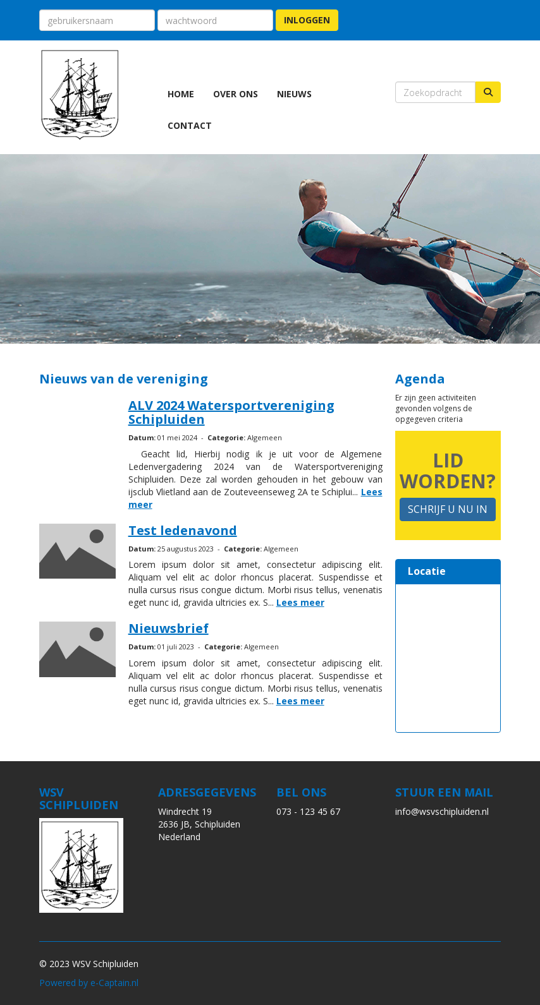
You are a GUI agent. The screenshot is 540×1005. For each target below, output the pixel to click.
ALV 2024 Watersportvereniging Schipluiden (231, 412)
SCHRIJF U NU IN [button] (448, 509)
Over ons (235, 94)
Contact (190, 125)
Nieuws (294, 94)
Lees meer (300, 602)
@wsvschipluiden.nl (442, 811)
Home (181, 94)
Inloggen (307, 20)
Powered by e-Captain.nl (88, 983)
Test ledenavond (182, 530)
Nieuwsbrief (168, 628)
